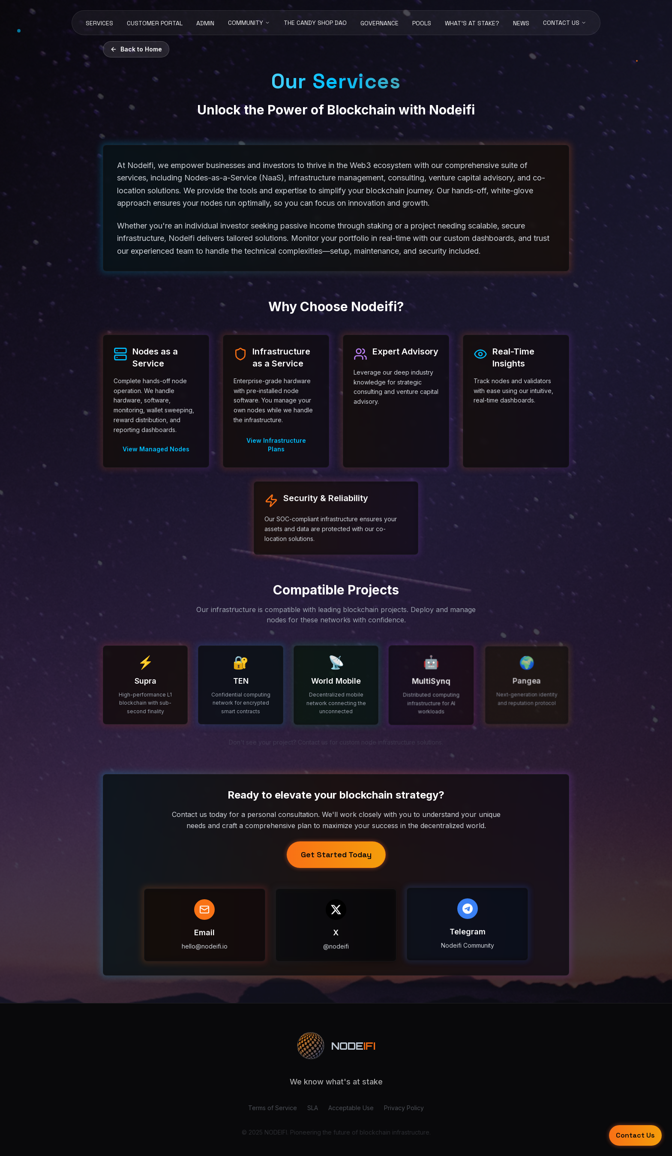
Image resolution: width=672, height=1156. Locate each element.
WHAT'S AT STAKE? (472, 23)
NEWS (521, 23)
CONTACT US (564, 23)
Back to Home (136, 49)
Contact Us (635, 1135)
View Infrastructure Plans (276, 445)
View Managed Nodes (156, 449)
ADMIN (205, 23)
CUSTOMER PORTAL (155, 23)
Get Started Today (336, 854)
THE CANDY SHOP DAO (315, 23)
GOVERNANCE (379, 23)
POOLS (421, 23)
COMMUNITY (249, 23)
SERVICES (99, 23)
